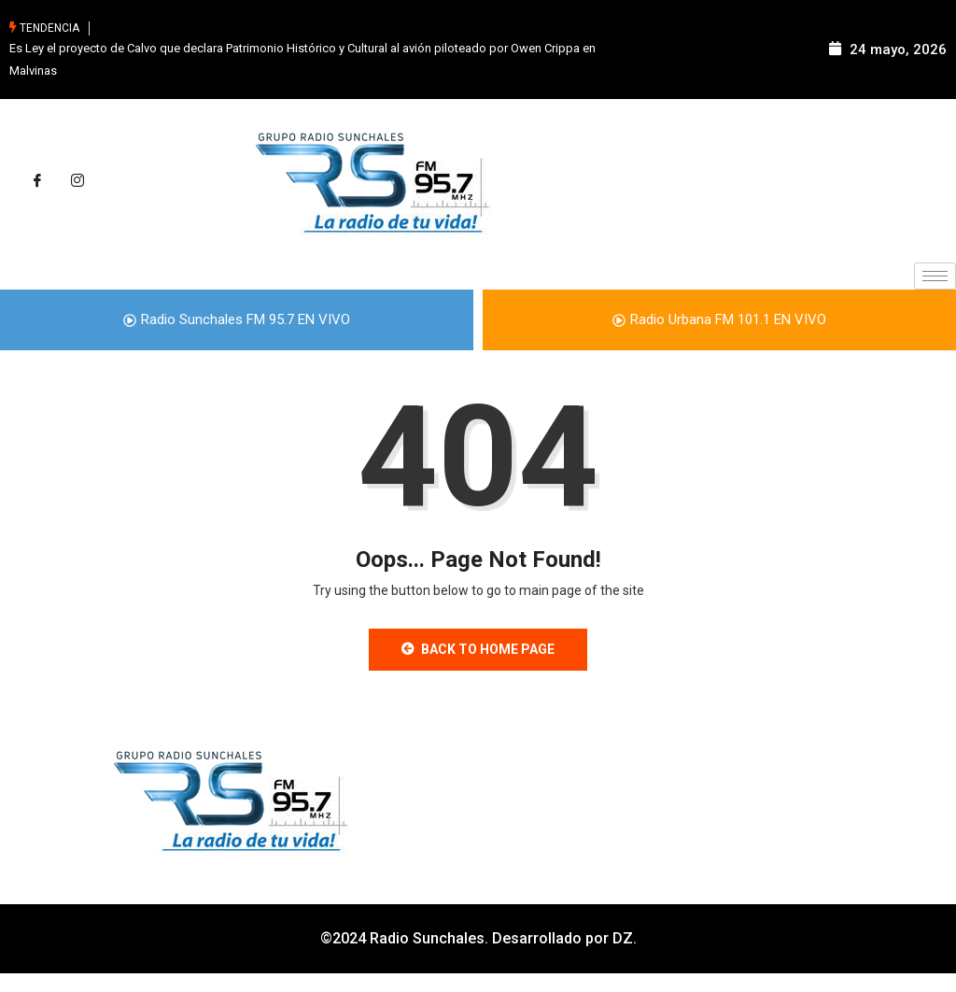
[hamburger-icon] (935, 276)
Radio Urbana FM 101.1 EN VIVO (719, 319)
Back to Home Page (478, 649)
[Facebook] (37, 181)
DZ (622, 938)
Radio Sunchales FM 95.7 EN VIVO (236, 319)
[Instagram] (77, 181)
